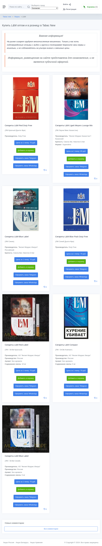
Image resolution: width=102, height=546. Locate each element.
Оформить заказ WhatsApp (26, 166)
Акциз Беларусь (22, 542)
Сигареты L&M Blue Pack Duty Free (71, 236)
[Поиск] (17, 6)
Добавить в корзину (26, 150)
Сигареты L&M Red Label (16, 345)
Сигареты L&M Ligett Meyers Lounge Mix (74, 125)
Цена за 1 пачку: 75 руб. (26, 371)
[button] (90, 6)
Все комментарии (51, 529)
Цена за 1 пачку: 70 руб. (26, 143)
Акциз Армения (36, 542)
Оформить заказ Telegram (25, 158)
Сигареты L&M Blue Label (17, 236)
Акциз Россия (8, 542)
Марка (17, 17)
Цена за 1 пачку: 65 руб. (76, 151)
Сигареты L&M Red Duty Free (18, 125)
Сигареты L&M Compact (66, 345)
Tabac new (7, 17)
